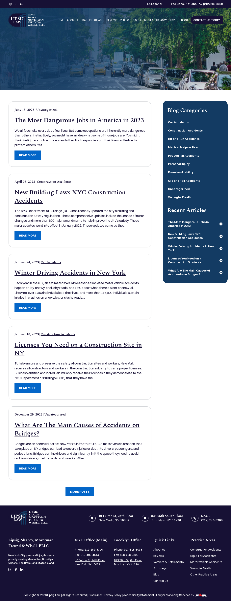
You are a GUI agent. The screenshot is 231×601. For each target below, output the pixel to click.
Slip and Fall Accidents (184, 181)
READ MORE (28, 155)
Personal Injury (179, 164)
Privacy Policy (112, 595)
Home (60, 20)
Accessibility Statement (138, 595)
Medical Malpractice (183, 147)
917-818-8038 (133, 549)
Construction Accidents (54, 182)
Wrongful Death (179, 197)
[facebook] (16, 4)
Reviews (112, 20)
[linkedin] (21, 4)
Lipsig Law (53, 595)
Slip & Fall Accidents (203, 555)
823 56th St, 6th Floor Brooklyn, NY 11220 (128, 562)
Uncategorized (47, 110)
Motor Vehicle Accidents (206, 562)
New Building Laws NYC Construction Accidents (70, 196)
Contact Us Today (206, 20)
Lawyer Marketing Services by (182, 595)
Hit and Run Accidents (183, 139)
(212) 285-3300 (211, 4)
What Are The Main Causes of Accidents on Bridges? (77, 429)
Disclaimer (95, 595)
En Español (154, 4)
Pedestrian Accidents (183, 155)
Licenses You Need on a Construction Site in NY (78, 349)
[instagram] (10, 4)
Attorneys (160, 568)
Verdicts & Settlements (136, 20)
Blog (184, 20)
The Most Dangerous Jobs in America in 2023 (79, 120)
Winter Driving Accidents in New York (70, 273)
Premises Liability (180, 172)
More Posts (80, 491)
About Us (159, 549)
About (71, 20)
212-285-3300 (94, 549)
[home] (28, 518)
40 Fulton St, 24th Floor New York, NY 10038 (90, 562)
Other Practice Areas (204, 574)
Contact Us (160, 580)
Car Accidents (51, 262)
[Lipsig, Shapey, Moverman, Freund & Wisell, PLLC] (26, 20)
